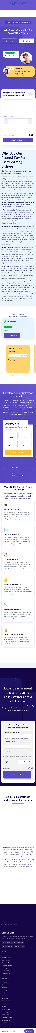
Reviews (4, 990)
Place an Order (6, 1000)
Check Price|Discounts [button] (18, 140)
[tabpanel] (18, 359)
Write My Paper (12, 335)
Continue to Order (17, 775)
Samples (4, 987)
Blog (3, 995)
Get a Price (9, 41)
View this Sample (18, 452)
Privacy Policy (8, 867)
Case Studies (5, 970)
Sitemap (4, 1022)
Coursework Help (7, 965)
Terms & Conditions (7, 1012)
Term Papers (5, 968)
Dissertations (6, 960)
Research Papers (7, 957)
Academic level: (10, 741)
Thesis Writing (6, 973)
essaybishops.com (26, 283)
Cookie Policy (6, 1020)
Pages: (7, 762)
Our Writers (20, 475)
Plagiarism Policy (7, 1017)
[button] (2, 3)
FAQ (3, 992)
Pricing (4, 985)
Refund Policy (6, 1014)
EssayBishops (8, 933)
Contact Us (5, 998)
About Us (4, 982)
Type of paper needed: (12, 732)
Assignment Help (7, 963)
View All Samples (18, 468)
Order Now (29, 1031)
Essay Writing (6, 954)
